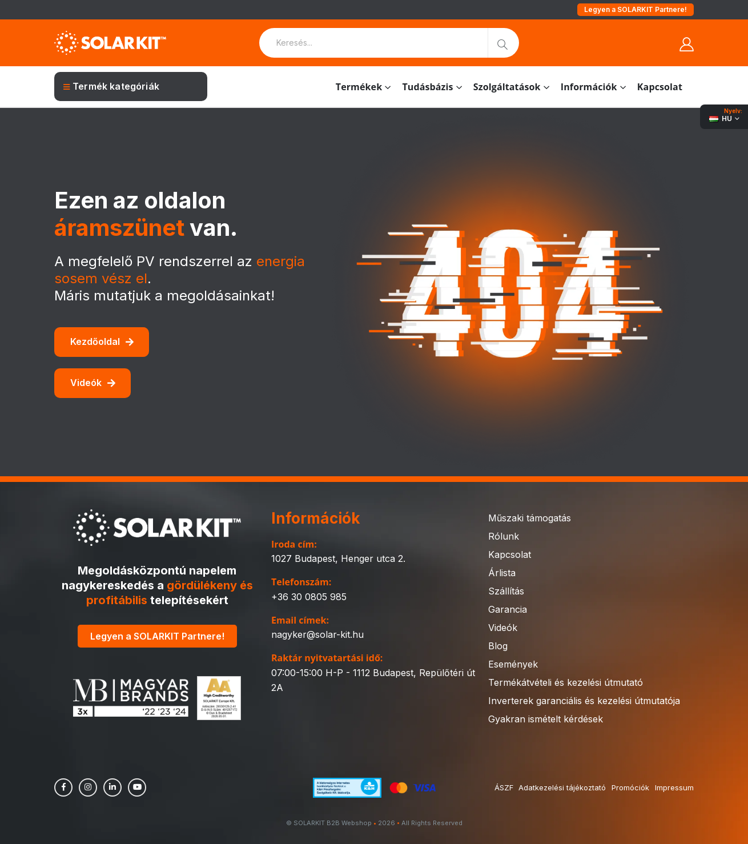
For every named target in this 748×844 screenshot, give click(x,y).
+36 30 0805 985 (309, 596)
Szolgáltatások (507, 87)
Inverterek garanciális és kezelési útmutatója (584, 700)
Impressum (674, 787)
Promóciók (630, 787)
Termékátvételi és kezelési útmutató (565, 682)
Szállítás (506, 591)
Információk (589, 87)
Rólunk (503, 536)
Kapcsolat (659, 87)
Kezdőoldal (102, 341)
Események (513, 664)
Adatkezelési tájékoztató (562, 787)
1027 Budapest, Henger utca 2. (338, 558)
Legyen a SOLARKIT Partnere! (635, 9)
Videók (92, 382)
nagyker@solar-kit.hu (317, 634)
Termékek (359, 87)
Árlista (502, 572)
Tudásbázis (427, 87)
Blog (498, 646)
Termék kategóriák (111, 86)
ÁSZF (503, 787)
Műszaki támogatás (529, 518)
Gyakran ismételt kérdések (545, 719)
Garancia (507, 609)
